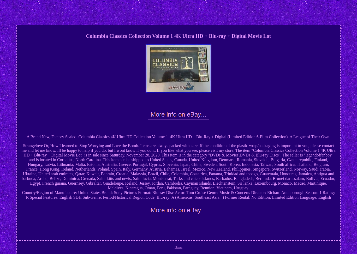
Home (178, 247)
